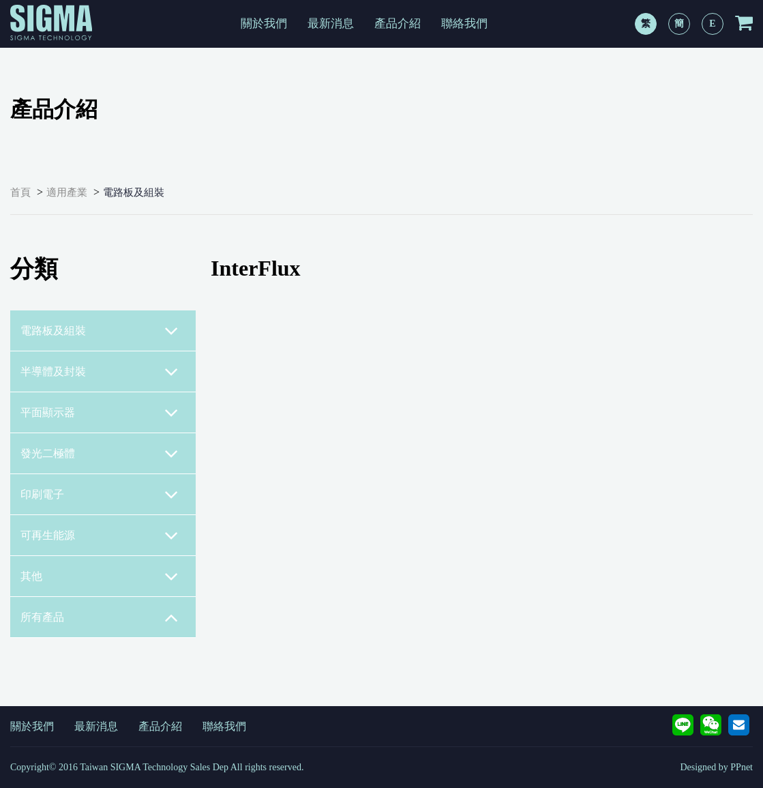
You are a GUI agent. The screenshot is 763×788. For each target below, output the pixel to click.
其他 (99, 576)
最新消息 (331, 23)
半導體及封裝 (99, 372)
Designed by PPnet (716, 767)
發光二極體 (99, 454)
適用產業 (66, 192)
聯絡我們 (464, 23)
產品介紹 (397, 23)
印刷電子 (99, 495)
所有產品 (99, 617)
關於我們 (264, 23)
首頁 (20, 192)
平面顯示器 (99, 413)
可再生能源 (99, 535)
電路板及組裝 (133, 192)
